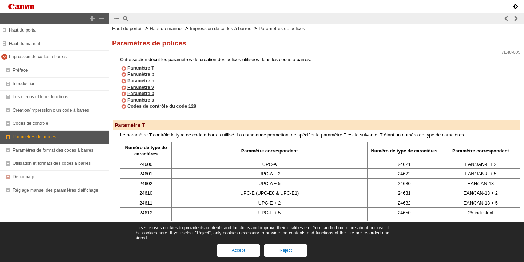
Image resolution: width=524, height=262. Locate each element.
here (162, 232)
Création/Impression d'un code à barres (51, 110)
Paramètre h (140, 80)
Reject (285, 250)
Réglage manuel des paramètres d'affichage (55, 190)
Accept (238, 250)
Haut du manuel (24, 43)
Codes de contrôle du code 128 (161, 106)
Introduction (24, 83)
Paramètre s (140, 100)
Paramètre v (140, 87)
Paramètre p (140, 74)
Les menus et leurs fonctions (40, 96)
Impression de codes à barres (38, 56)
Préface (20, 70)
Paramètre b (140, 93)
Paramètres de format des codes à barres (53, 150)
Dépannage (24, 176)
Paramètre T (140, 68)
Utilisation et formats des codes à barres (52, 163)
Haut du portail (23, 30)
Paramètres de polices (34, 136)
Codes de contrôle (30, 123)
